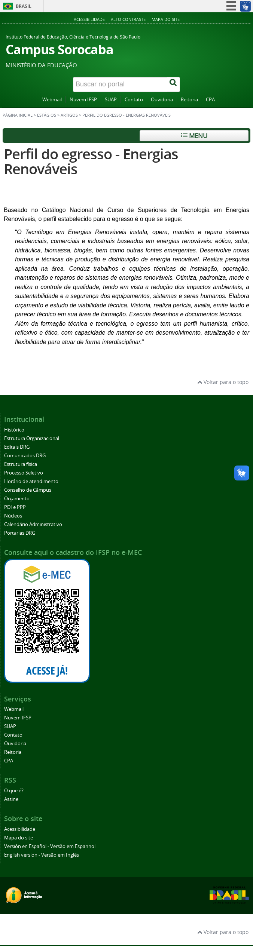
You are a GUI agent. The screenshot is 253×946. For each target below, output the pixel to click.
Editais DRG (17, 447)
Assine (11, 799)
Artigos (69, 115)
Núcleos (13, 516)
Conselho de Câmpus (27, 490)
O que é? (14, 790)
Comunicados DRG (25, 455)
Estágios (46, 115)
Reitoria (189, 99)
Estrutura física (20, 464)
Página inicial (18, 115)
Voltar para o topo (223, 382)
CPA (210, 99)
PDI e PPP (15, 507)
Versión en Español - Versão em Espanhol (49, 846)
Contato (134, 99)
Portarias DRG (19, 533)
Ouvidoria (162, 99)
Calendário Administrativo (33, 524)
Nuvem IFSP (83, 99)
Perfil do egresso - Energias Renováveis (91, 161)
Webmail (52, 99)
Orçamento (17, 498)
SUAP (111, 99)
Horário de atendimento (31, 481)
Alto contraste (128, 19)
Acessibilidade (89, 19)
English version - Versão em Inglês (41, 855)
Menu (194, 135)
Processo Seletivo (23, 473)
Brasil (23, 6)
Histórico (14, 430)
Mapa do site (166, 19)
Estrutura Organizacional (31, 438)
